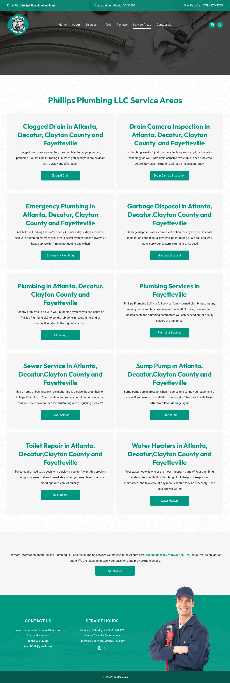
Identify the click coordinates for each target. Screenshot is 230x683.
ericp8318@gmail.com (38, 646)
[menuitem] (62, 25)
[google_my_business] (220, 25)
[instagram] (212, 25)
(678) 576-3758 (213, 5)
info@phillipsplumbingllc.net (38, 5)
